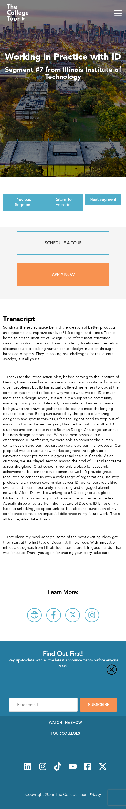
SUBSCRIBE (98, 704)
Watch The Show (65, 722)
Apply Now (63, 274)
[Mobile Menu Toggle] (118, 13)
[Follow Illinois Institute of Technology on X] (72, 615)
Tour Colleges (65, 733)
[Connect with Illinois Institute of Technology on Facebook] (53, 615)
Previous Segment (23, 202)
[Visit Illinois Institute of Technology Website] (34, 615)
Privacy (95, 794)
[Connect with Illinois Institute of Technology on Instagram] (92, 615)
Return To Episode (62, 202)
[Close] (63, 672)
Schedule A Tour (63, 243)
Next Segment (103, 199)
